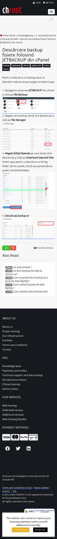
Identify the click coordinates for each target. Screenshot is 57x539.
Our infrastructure (12, 336)
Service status (10, 389)
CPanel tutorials (11, 384)
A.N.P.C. (6, 491)
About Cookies (41, 487)
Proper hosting (11, 331)
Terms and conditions (14, 345)
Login (37, 3)
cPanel (26, 65)
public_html (36, 65)
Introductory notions (14, 379)
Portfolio (7, 340)
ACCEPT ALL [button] (40, 529)
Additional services (13, 414)
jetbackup (16, 65)
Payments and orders (14, 370)
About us (7, 326)
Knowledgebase (25, 35)
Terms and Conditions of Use (17, 487)
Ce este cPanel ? (22, 267)
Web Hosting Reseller (14, 419)
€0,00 (48, 3)
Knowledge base (11, 366)
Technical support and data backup (22, 375)
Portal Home (7, 35)
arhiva (46, 65)
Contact (6, 349)
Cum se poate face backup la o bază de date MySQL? (26, 279)
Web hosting (9, 405)
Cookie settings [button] (21, 529)
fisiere (6, 69)
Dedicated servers (12, 410)
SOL (15, 491)
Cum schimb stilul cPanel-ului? (30, 291)
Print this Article (43, 247)
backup (6, 65)
